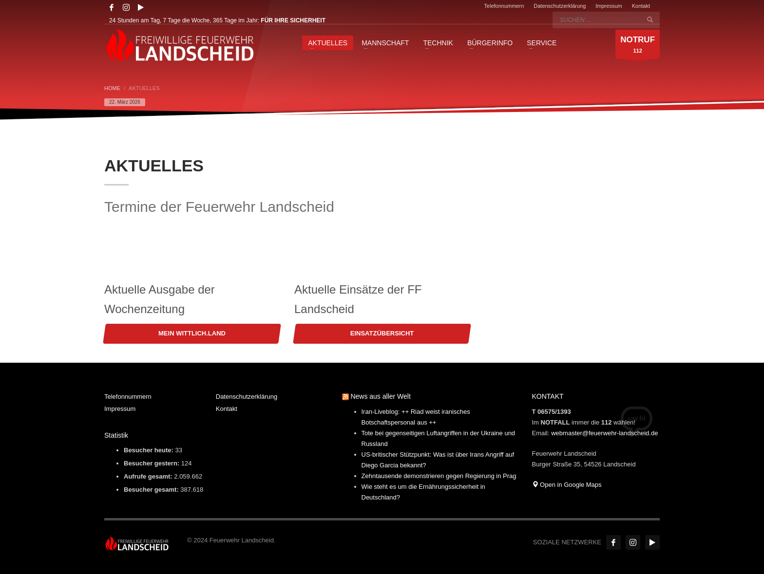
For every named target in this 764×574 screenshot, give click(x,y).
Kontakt (641, 6)
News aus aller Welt (380, 396)
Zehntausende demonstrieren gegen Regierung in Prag (439, 476)
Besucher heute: (149, 450)
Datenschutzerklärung (560, 6)
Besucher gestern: (152, 463)
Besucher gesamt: (152, 489)
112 (637, 46)
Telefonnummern (504, 6)
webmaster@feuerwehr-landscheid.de (604, 433)
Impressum (608, 6)
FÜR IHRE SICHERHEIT (293, 20)
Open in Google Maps (567, 484)
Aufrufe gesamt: (149, 476)
